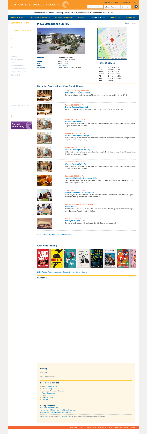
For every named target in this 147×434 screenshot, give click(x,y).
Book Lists (67, 272)
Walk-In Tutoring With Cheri (76, 121)
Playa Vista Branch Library (22, 30)
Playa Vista (44, 417)
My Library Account (128, 2)
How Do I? (15, 80)
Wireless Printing (48, 397)
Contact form (62, 66)
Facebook (42, 278)
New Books (76, 272)
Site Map (133, 427)
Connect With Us (90, 427)
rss (21, 116)
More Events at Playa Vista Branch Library (55, 234)
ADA (71, 427)
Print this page (131, 23)
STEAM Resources (18, 69)
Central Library (18, 35)
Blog (81, 427)
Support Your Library (21, 125)
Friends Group (47, 389)
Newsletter (26, 116)
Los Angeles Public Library (40, 4)
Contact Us (102, 427)
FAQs (110, 427)
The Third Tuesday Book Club (77, 93)
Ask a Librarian (17, 92)
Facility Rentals (18, 45)
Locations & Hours (97, 18)
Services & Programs (64, 18)
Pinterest (30, 111)
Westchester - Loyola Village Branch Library (56, 412)
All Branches (17, 28)
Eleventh (64, 417)
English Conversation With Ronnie (79, 192)
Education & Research (40, 18)
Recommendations (55, 272)
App (76, 427)
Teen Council (70, 207)
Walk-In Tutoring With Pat (75, 164)
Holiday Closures (18, 48)
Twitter (21, 111)
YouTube (26, 111)
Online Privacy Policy (121, 427)
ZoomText (45, 399)
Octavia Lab (15, 75)
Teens (13, 62)
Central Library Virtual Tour (22, 42)
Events (81, 18)
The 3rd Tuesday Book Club (76, 107)
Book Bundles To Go (49, 387)
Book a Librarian (17, 96)
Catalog (84, 272)
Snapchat (17, 116)
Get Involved (115, 18)
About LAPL (131, 18)
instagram (17, 111)
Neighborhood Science (20, 72)
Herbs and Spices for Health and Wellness (82, 178)
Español (14, 56)
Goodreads (12, 116)
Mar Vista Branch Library (49, 408)
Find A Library (16, 100)
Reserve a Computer (19, 88)
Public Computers (48, 393)
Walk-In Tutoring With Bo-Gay (77, 150)
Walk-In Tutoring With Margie (77, 135)
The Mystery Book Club (75, 221)
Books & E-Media (18, 18)
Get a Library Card (110, 2)
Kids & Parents (17, 59)
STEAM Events (17, 66)
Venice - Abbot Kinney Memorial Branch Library (57, 410)
